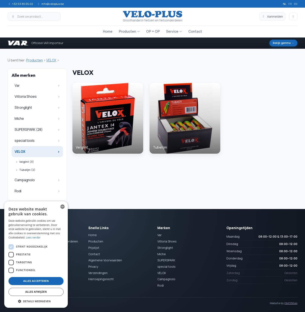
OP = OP (153, 31)
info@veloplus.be (50, 4)
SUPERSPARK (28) (29, 129)
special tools (25, 140)
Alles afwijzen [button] (36, 292)
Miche (19, 118)
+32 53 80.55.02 (20, 4)
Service (172, 31)
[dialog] (36, 254)
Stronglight (23, 107)
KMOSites (290, 303)
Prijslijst (93, 248)
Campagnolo (25, 180)
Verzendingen (98, 273)
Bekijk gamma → (283, 43)
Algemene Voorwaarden (105, 260)
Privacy (93, 267)
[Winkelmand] (293, 16)
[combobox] (62, 207)
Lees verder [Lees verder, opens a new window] (33, 237)
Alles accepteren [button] (36, 281)
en (295, 4)
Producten (127, 31)
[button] (36, 301)
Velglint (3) (26, 162)
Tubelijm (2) (27, 170)
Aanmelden (272, 16)
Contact (195, 31)
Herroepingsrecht (101, 279)
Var (17, 85)
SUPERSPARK (166, 260)
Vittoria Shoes (26, 96)
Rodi (18, 191)
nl (284, 4)
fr (290, 4)
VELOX (51, 60)
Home (107, 31)
